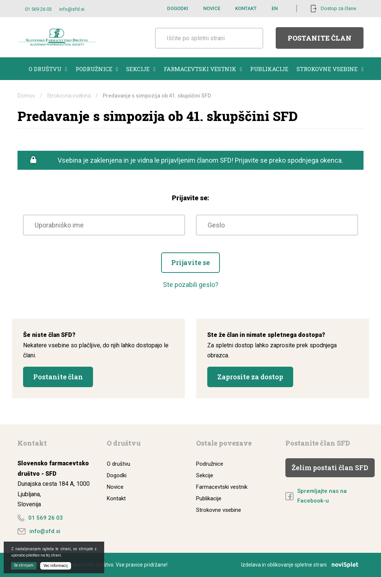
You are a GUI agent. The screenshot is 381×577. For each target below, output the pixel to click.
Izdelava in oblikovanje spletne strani (302, 565)
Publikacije (269, 69)
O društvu (48, 69)
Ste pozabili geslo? (190, 284)
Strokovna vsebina (69, 96)
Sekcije (140, 69)
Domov (26, 96)
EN (275, 8)
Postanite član (320, 38)
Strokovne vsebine (330, 69)
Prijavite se (190, 262)
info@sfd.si (71, 9)
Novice (211, 8)
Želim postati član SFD (330, 467)
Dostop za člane (338, 8)
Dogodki (177, 8)
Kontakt (246, 8)
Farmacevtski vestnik (203, 69)
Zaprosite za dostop (250, 376)
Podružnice (97, 69)
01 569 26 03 (38, 9)
